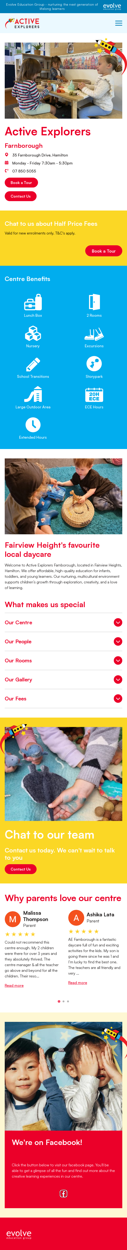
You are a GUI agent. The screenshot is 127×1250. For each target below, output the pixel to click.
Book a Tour (21, 182)
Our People (63, 642)
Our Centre (63, 623)
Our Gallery (63, 680)
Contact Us (21, 196)
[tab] (59, 1001)
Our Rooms (63, 661)
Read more (14, 985)
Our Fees (63, 699)
